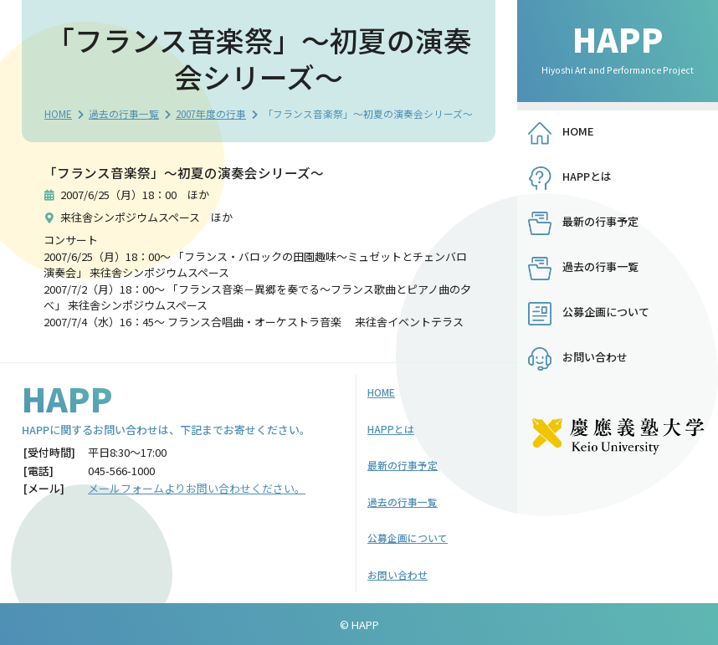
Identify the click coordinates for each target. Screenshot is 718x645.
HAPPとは (587, 176)
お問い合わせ (595, 357)
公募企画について (605, 312)
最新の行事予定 (600, 221)
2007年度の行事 (211, 113)
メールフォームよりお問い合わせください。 (196, 488)
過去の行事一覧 (124, 113)
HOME (58, 113)
